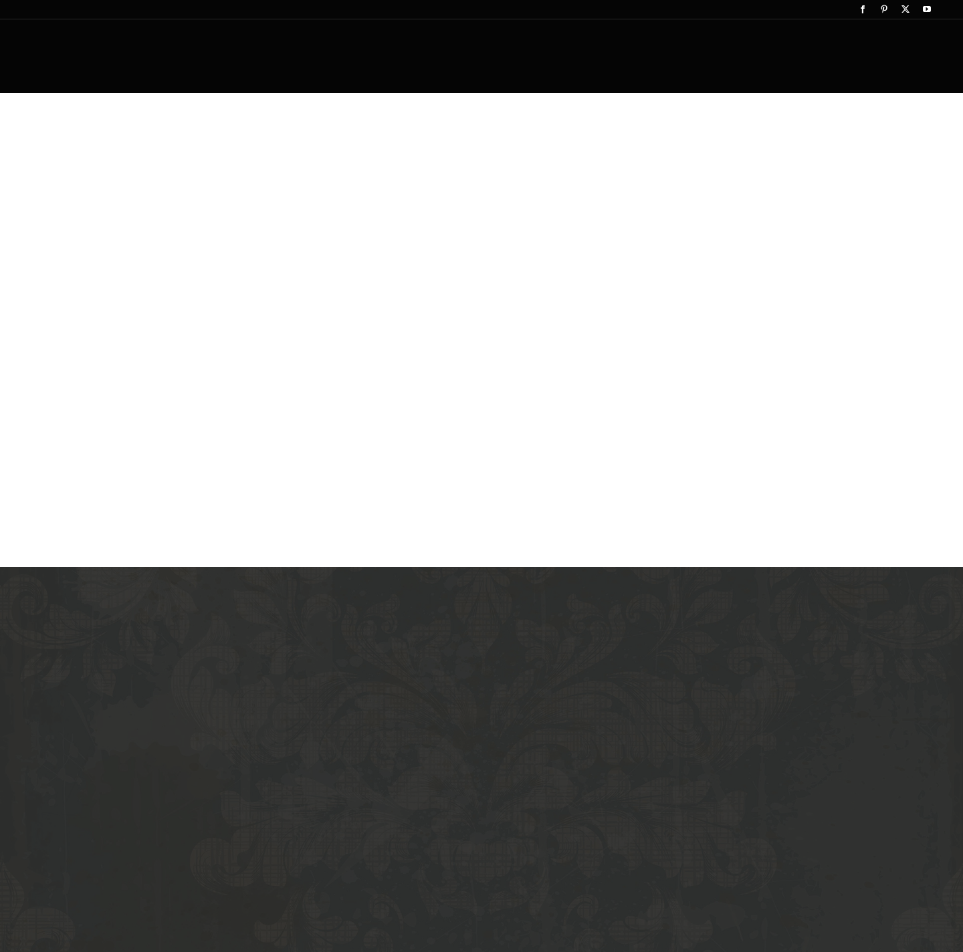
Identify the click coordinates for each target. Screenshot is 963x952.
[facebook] (863, 9)
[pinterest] (884, 9)
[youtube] (927, 9)
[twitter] (905, 9)
